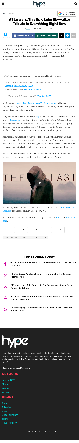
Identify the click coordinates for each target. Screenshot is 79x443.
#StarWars (27, 238)
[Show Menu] (3, 4)
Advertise (7, 407)
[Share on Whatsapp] (46, 35)
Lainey (28, 28)
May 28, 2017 (44, 96)
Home (5, 13)
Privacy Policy (9, 422)
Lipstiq (5, 388)
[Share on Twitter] (61, 35)
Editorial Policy (10, 415)
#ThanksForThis (32, 89)
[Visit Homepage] (39, 4)
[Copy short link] (48, 29)
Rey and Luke (15, 120)
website (59, 217)
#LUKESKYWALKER (12, 238)
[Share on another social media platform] (73, 35)
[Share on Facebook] (23, 35)
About (5, 403)
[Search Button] (75, 4)
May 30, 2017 (37, 28)
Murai (5, 384)
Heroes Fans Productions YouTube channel (36, 103)
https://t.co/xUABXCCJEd (19, 85)
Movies (11, 13)
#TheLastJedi (40, 238)
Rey (37, 116)
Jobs (4, 411)
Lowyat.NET (8, 380)
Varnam (6, 392)
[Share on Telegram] (67, 35)
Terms (5, 419)
